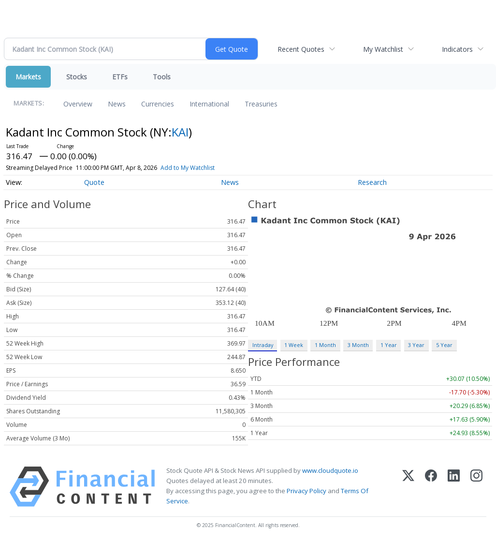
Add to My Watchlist (187, 168)
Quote (94, 182)
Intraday (262, 344)
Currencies (157, 103)
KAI (180, 132)
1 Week (293, 344)
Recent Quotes (300, 49)
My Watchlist (383, 49)
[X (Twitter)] (408, 487)
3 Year (416, 344)
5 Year (444, 344)
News (117, 103)
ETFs (120, 76)
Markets (28, 76)
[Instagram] (476, 487)
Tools (162, 76)
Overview (77, 103)
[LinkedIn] (454, 487)
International (209, 103)
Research (372, 182)
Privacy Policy (306, 490)
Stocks (76, 76)
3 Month (358, 344)
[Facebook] (431, 487)
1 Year (388, 344)
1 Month (325, 344)
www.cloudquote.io (330, 470)
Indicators (457, 49)
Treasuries (261, 103)
